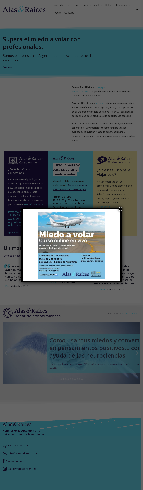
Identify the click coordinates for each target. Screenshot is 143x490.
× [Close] (120, 209)
